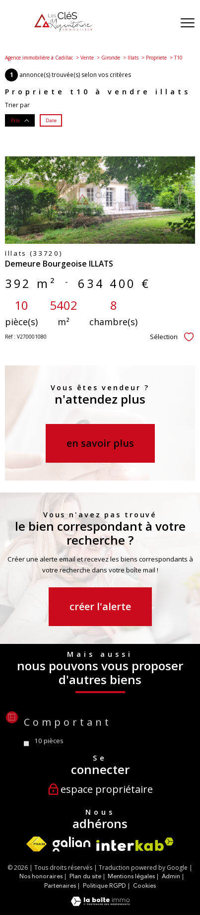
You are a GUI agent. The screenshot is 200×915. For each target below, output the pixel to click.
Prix (20, 120)
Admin (171, 876)
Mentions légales (131, 876)
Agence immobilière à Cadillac (39, 57)
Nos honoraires (41, 876)
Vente (87, 57)
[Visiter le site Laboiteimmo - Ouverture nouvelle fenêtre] (100, 904)
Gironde (110, 57)
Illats (133, 57)
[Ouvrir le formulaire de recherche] (162, 23)
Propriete (156, 57)
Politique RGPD (104, 886)
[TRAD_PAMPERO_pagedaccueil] (63, 29)
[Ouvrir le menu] (187, 23)
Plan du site (85, 876)
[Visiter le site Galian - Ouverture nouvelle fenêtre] (71, 844)
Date (51, 120)
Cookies (144, 886)
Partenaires (60, 886)
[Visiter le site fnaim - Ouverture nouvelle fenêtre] (36, 844)
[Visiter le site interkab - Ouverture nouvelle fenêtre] (135, 844)
